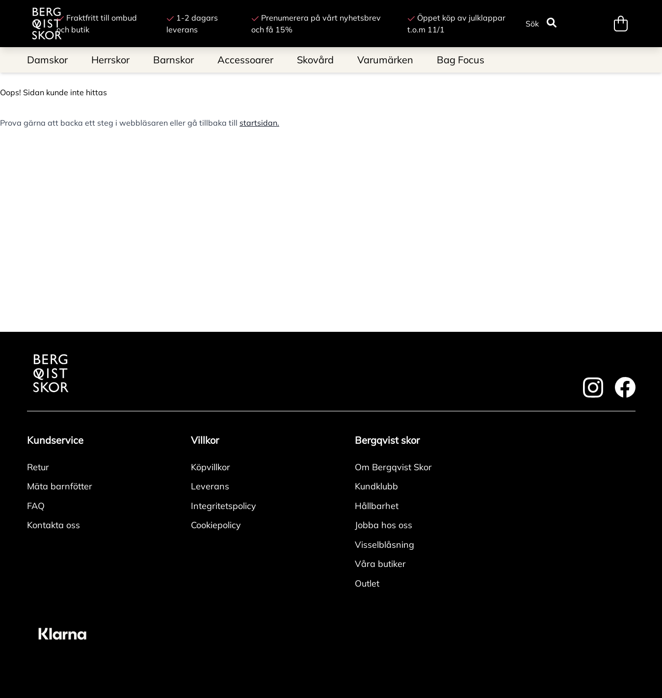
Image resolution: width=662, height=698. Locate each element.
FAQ (36, 505)
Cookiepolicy (216, 525)
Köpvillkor (210, 467)
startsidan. (259, 123)
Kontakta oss (53, 525)
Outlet (367, 583)
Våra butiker (380, 563)
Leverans (210, 486)
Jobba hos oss (383, 525)
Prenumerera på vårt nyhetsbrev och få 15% (316, 23)
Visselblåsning (384, 544)
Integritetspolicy (223, 505)
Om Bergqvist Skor (393, 467)
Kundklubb (376, 486)
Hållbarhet (376, 505)
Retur (38, 467)
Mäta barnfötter (59, 486)
